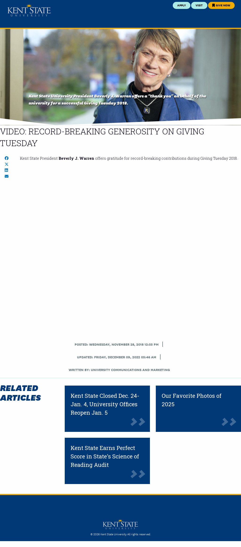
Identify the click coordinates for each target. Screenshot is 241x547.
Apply (181, 5)
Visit (199, 5)
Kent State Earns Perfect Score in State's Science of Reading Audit (105, 456)
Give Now (221, 5)
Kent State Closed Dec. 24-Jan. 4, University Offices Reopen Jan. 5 (105, 404)
